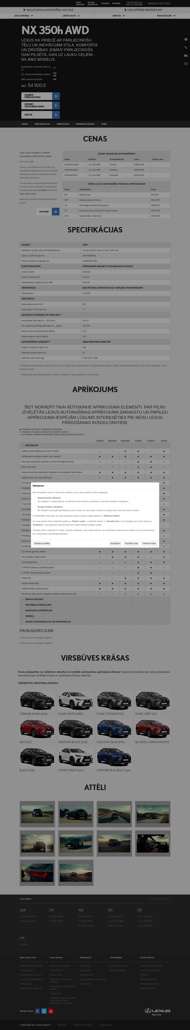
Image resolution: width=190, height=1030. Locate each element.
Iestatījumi (115, 543)
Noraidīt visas (131, 543)
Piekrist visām (149, 543)
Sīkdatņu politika (42, 543)
